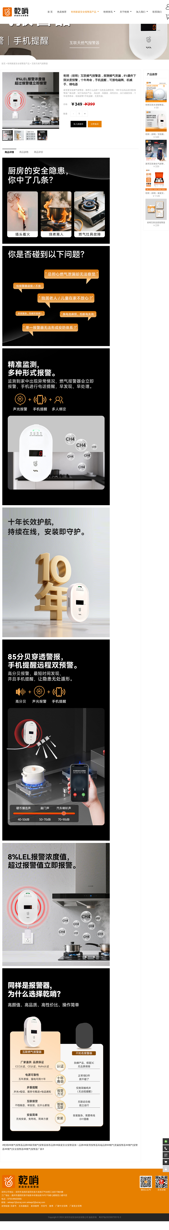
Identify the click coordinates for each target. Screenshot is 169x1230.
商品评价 (38, 152)
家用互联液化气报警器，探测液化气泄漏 (156, 163)
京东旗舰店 (24, 1206)
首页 (3, 63)
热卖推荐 (61, 11)
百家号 (13, 1206)
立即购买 (95, 124)
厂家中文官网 (61, 1206)
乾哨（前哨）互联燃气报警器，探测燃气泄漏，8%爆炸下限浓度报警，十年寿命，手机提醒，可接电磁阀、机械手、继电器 (156, 134)
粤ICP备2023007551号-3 (110, 1217)
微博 (51, 1206)
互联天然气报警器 (40, 63)
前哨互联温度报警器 (156, 222)
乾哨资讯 (108, 11)
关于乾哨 (124, 11)
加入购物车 (78, 124)
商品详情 (9, 152)
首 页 (50, 11)
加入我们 (140, 11)
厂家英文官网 (76, 1206)
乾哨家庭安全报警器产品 (83, 11)
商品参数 (24, 152)
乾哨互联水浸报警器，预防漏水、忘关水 (156, 105)
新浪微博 (35, 1206)
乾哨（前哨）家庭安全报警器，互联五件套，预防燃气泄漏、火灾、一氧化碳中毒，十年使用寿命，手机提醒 (156, 193)
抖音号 (44, 1206)
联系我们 (157, 11)
